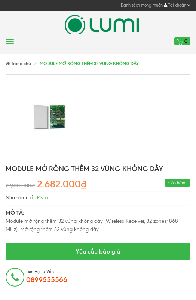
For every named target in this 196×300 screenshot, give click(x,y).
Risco (42, 197)
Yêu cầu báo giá (98, 251)
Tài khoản (177, 5)
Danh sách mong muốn (142, 5)
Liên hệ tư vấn (46, 276)
